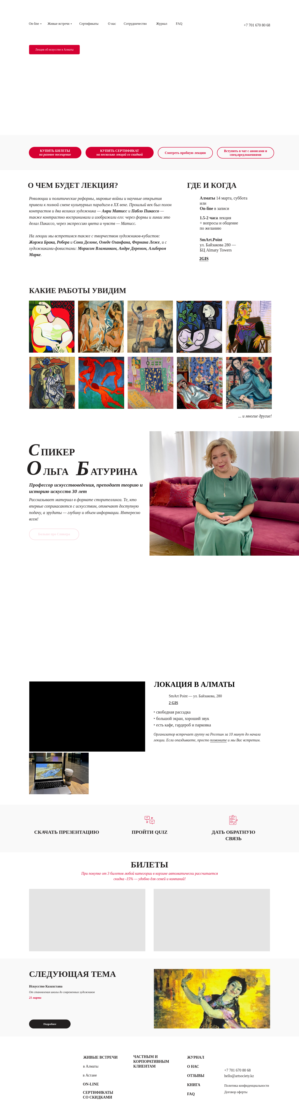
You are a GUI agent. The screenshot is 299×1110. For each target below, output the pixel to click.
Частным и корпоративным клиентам (151, 1061)
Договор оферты (236, 1092)
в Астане (90, 1075)
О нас (112, 23)
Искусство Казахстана (45, 986)
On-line (34, 23)
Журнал (161, 23)
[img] (212, 998)
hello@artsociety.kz (239, 1076)
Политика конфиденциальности (246, 1085)
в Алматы (90, 1066)
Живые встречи (58, 23)
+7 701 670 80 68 (257, 25)
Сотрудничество (135, 23)
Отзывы (195, 1076)
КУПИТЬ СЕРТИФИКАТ (119, 152)
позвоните (218, 740)
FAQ (179, 23)
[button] (233, 820)
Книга (193, 1085)
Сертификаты (88, 23)
